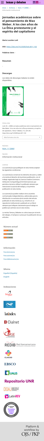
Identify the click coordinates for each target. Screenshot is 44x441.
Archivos (12, 8)
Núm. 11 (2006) (23, 8)
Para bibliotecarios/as (11, 259)
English (6, 277)
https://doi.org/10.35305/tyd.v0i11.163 (21, 47)
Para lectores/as (9, 252)
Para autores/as (9, 255)
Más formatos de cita (11, 137)
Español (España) (10, 273)
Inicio (4, 8)
